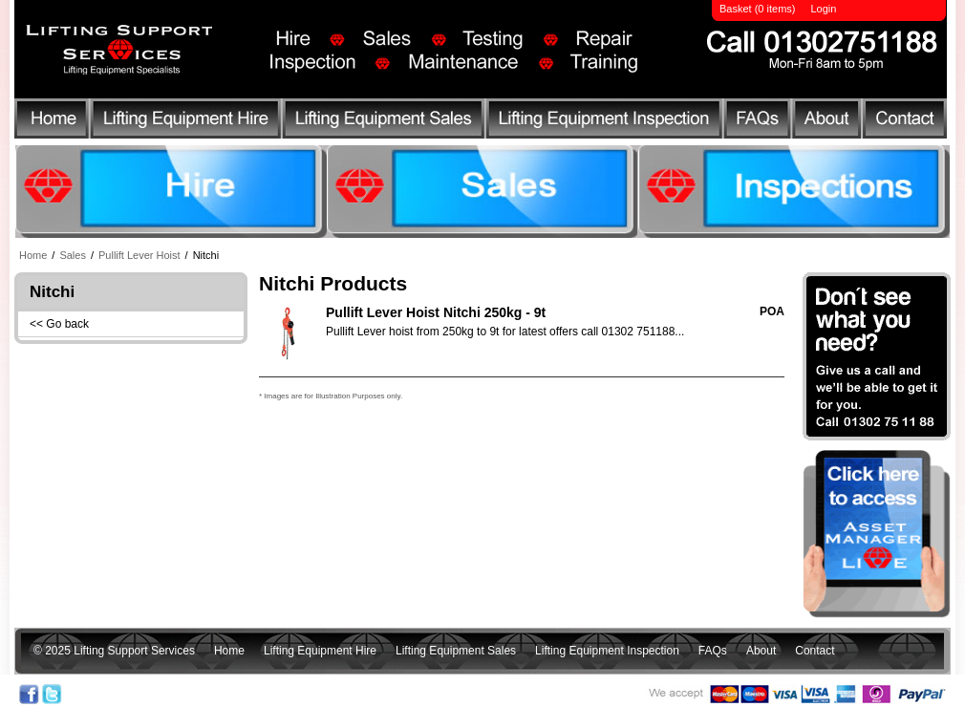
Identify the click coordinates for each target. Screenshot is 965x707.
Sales (72, 255)
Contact (902, 121)
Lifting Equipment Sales (385, 121)
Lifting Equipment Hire (184, 121)
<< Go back (59, 324)
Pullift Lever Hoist (139, 255)
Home (50, 121)
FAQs (760, 121)
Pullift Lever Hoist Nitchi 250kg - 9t (436, 312)
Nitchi (206, 255)
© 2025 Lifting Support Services (114, 650)
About (828, 121)
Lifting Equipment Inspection (607, 121)
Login (823, 8)
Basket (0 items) (757, 8)
